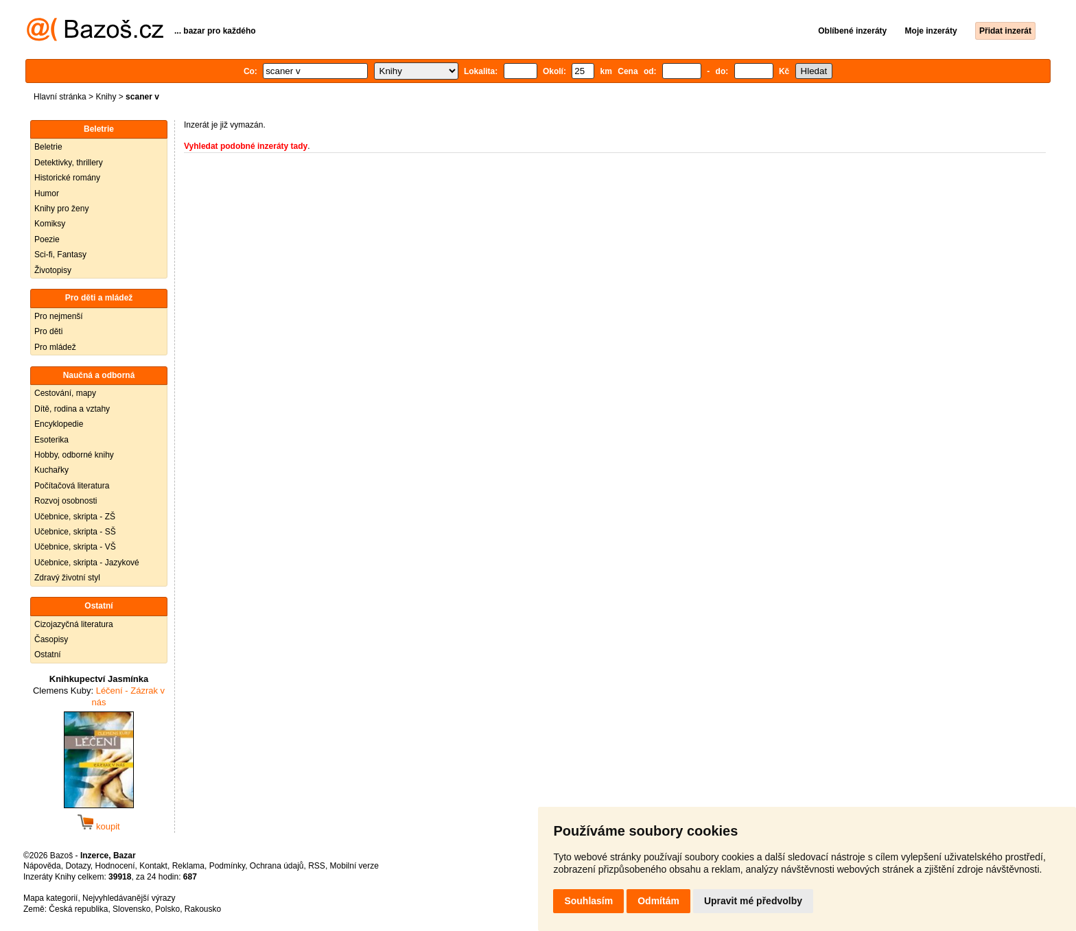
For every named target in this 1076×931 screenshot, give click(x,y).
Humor (46, 193)
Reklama (188, 866)
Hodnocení (115, 866)
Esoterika (51, 440)
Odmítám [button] (658, 900)
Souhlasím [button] (588, 900)
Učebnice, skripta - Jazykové (86, 562)
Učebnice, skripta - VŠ (75, 547)
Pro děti (48, 331)
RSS (316, 866)
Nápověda (42, 866)
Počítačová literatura (71, 486)
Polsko (167, 909)
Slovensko (131, 909)
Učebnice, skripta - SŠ (75, 532)
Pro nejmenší (58, 316)
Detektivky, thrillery (68, 162)
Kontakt (153, 866)
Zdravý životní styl (67, 577)
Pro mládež (55, 347)
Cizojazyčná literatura (73, 624)
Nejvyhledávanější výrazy (128, 898)
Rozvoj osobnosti (65, 501)
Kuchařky (51, 470)
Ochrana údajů (277, 866)
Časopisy (51, 639)
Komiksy (49, 223)
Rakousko (203, 909)
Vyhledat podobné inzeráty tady (245, 146)
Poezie (47, 239)
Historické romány (67, 177)
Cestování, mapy (65, 393)
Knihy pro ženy (61, 208)
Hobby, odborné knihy (74, 455)
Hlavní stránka (60, 97)
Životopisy (52, 270)
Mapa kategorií (50, 898)
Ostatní (47, 654)
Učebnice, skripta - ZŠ (74, 516)
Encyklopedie (58, 424)
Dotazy (77, 866)
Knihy (105, 97)
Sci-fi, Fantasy (60, 254)
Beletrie (48, 147)
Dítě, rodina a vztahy (72, 409)
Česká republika (78, 909)
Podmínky (227, 866)
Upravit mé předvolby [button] (753, 900)
